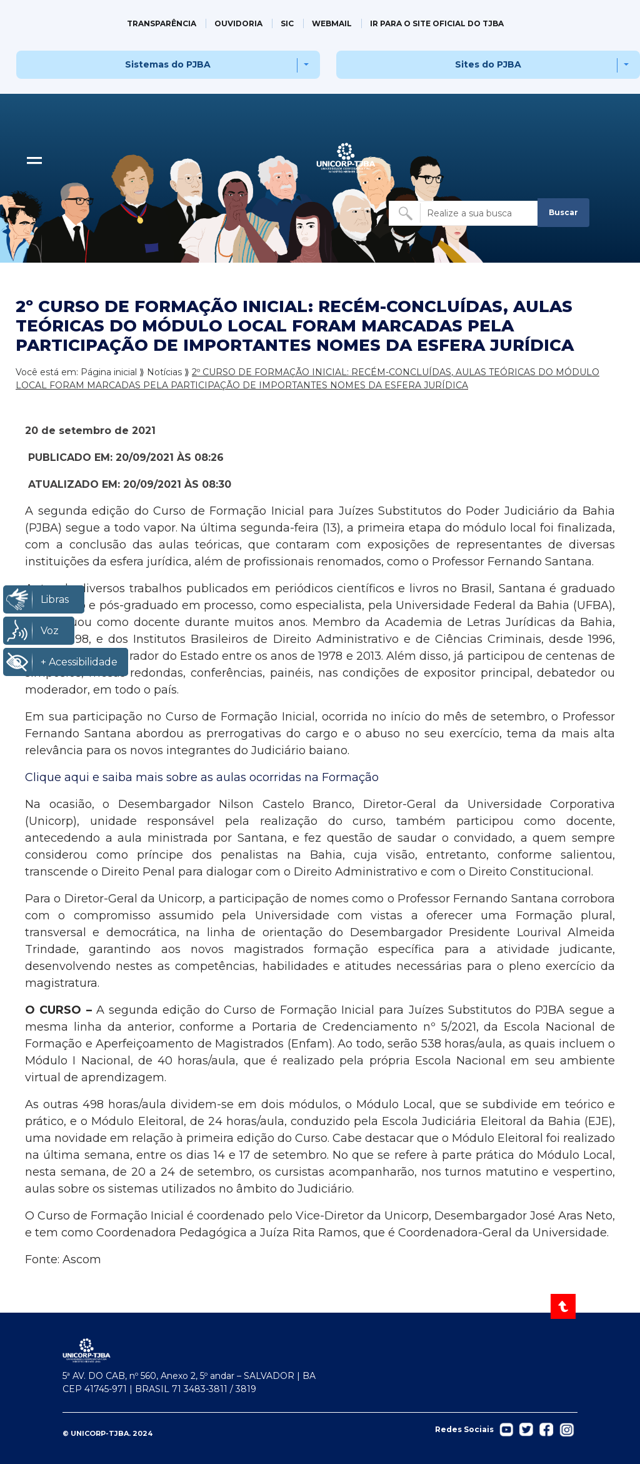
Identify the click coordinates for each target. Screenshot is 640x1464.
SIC (287, 23)
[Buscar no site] (464, 213)
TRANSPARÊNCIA (161, 23)
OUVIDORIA (238, 23)
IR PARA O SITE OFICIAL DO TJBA (437, 23)
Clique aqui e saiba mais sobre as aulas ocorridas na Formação (202, 777)
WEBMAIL (332, 23)
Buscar (563, 212)
